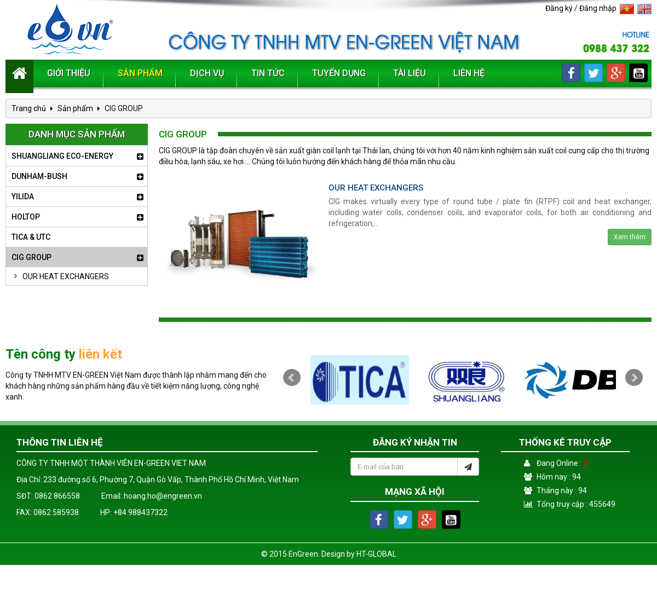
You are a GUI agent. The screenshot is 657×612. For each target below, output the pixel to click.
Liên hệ (469, 73)
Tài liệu (409, 73)
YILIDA (22, 196)
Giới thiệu (68, 73)
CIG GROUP (31, 257)
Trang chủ (28, 108)
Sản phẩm (140, 73)
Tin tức (268, 73)
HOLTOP (25, 216)
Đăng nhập (597, 8)
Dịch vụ (207, 73)
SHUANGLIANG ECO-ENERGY (62, 156)
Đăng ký (559, 8)
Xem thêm (630, 237)
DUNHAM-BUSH (39, 176)
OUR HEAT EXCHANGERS (59, 276)
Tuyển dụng (339, 73)
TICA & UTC (30, 237)
